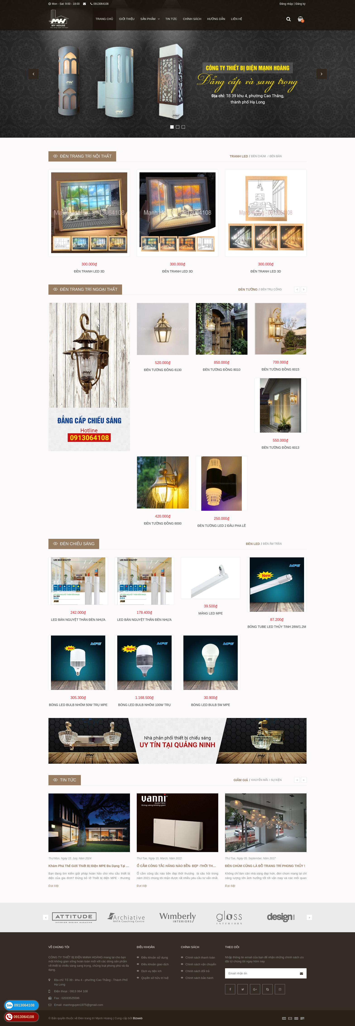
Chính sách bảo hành (199, 978)
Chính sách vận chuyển (200, 964)
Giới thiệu (126, 19)
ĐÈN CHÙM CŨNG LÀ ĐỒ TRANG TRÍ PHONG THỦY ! (265, 866)
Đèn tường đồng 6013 (280, 447)
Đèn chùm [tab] (258, 156)
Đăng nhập (286, 3)
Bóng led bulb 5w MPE (210, 705)
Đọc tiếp (53, 885)
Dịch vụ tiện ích (151, 971)
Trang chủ (104, 19)
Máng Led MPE (211, 613)
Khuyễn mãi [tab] (259, 780)
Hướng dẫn (216, 19)
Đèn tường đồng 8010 (221, 369)
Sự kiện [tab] (276, 780)
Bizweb (137, 1018)
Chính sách (192, 19)
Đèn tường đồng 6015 (280, 369)
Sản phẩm (150, 19)
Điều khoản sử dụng (154, 957)
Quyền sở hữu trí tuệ (154, 978)
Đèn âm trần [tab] (272, 543)
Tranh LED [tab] (239, 156)
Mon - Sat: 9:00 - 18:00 (64, 3)
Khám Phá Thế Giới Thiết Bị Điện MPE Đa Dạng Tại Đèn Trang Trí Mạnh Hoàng (107, 866)
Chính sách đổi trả (197, 971)
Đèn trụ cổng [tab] (271, 289)
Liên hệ (236, 19)
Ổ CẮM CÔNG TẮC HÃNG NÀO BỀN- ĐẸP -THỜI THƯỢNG (180, 866)
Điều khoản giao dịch (155, 964)
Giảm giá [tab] (241, 780)
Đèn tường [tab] (248, 289)
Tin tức (171, 19)
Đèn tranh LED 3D (89, 271)
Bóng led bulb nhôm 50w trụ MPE (78, 705)
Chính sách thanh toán (200, 957)
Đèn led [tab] (253, 544)
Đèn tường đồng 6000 (163, 523)
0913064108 (99, 3)
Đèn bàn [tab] (276, 156)
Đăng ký (300, 3)
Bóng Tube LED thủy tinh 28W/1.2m (276, 627)
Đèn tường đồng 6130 (163, 370)
